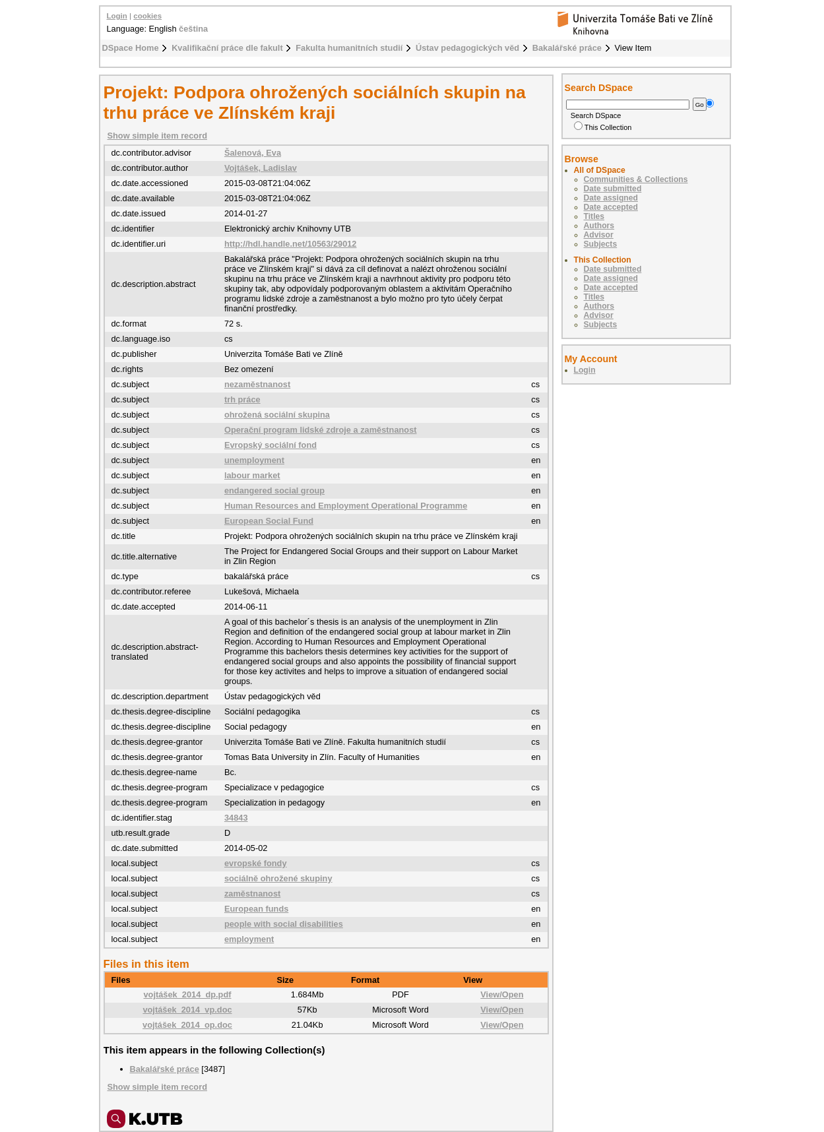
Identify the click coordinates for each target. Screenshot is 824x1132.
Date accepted (611, 207)
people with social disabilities (283, 924)
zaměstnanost (252, 893)
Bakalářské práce (567, 48)
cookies (147, 16)
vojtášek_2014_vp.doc (187, 1010)
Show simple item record (157, 136)
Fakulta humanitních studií (349, 48)
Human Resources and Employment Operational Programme (345, 506)
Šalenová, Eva (252, 153)
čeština (193, 29)
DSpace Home (130, 48)
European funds (256, 909)
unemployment (254, 460)
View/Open (501, 994)
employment (249, 939)
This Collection (603, 127)
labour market (252, 475)
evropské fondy (255, 863)
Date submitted (613, 188)
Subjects (601, 244)
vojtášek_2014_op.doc (187, 1025)
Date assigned (611, 198)
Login (117, 16)
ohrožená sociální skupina (277, 415)
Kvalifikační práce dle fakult (227, 48)
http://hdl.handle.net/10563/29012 (290, 244)
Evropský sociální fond (270, 445)
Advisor (599, 234)
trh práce (242, 399)
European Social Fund (268, 521)
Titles (594, 216)
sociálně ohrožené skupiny (278, 878)
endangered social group (274, 490)
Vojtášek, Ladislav (260, 168)
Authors (599, 225)
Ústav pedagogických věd (467, 48)
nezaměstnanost (257, 384)
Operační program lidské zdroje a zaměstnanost (320, 430)
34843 (236, 818)
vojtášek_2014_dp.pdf (187, 994)
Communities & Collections (636, 179)
